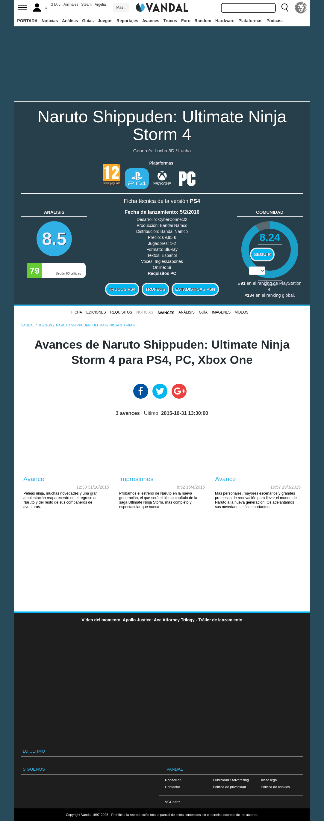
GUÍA (203, 312)
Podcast (275, 20)
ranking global (280, 295)
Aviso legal (269, 780)
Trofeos (155, 289)
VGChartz (172, 802)
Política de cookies (275, 787)
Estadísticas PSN (195, 289)
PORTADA (27, 20)
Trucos (170, 20)
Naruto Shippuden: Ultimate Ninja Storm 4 (161, 125)
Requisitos (121, 312)
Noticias (50, 20)
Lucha (184, 150)
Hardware (224, 20)
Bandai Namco (173, 225)
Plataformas (250, 20)
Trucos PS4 (122, 289)
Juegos (105, 20)
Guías (88, 20)
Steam (86, 4)
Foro (185, 20)
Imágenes (221, 312)
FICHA (76, 312)
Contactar (172, 787)
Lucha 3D (165, 150)
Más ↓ (121, 7)
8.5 (54, 238)
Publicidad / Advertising (231, 780)
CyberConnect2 (172, 219)
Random (203, 20)
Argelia (100, 4)
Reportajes (127, 20)
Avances (150, 20)
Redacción (173, 780)
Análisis (70, 20)
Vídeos (241, 312)
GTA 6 (55, 4)
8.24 (270, 237)
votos (269, 285)
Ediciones (96, 312)
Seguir (262, 254)
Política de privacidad (229, 787)
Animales (70, 4)
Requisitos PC (162, 273)
